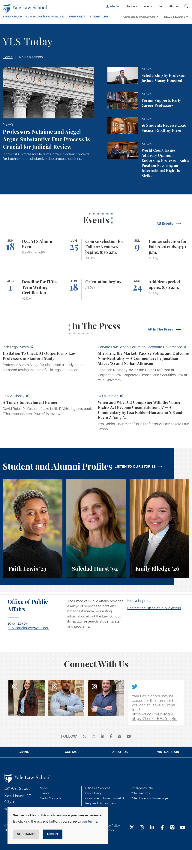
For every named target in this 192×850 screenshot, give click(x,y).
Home (8, 57)
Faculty (147, 6)
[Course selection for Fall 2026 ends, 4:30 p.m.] (159, 249)
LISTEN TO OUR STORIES (135, 466)
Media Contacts (50, 798)
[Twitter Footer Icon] (131, 827)
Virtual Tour (168, 752)
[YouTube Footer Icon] (182, 827)
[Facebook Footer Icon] (162, 827)
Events (44, 793)
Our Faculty (77, 16)
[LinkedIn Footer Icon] (152, 827)
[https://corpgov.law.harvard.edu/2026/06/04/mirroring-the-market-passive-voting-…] (143, 364)
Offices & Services (97, 788)
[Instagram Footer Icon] (142, 827)
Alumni (173, 6)
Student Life (98, 16)
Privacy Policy (110, 825)
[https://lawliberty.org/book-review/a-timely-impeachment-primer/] (48, 406)
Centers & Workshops (139, 16)
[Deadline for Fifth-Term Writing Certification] (32, 289)
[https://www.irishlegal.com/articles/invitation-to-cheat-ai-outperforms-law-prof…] (48, 359)
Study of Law (12, 16)
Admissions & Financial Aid (45, 16)
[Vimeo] (119, 736)
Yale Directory (140, 793)
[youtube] (129, 736)
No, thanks (26, 834)
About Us (120, 752)
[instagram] (93, 736)
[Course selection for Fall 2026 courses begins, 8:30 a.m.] (96, 249)
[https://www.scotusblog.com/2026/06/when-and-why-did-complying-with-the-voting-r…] (143, 413)
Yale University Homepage (149, 798)
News (44, 788)
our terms (89, 821)
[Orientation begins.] (96, 289)
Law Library (93, 793)
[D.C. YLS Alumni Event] (32, 249)
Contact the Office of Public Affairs (154, 608)
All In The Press (161, 329)
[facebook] (111, 736)
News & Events (174, 16)
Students (131, 6)
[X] (84, 736)
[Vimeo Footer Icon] (172, 827)
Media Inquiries (139, 601)
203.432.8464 (18, 623)
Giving (24, 752)
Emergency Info (142, 788)
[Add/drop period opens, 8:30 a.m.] (159, 289)
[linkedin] (102, 736)
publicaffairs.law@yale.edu (28, 628)
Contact (72, 752)
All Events (165, 223)
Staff (161, 6)
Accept (52, 834)
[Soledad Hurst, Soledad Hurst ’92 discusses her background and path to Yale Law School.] (96, 528)
